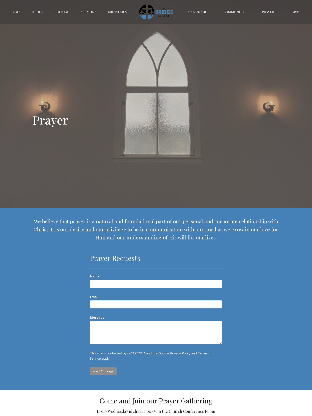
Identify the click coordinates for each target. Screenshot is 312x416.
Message (97, 317)
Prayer (268, 12)
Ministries (117, 12)
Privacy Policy (180, 353)
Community (233, 12)
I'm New (62, 12)
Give (295, 12)
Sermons (88, 12)
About (37, 12)
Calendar (197, 12)
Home (15, 12)
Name (94, 276)
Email (94, 297)
